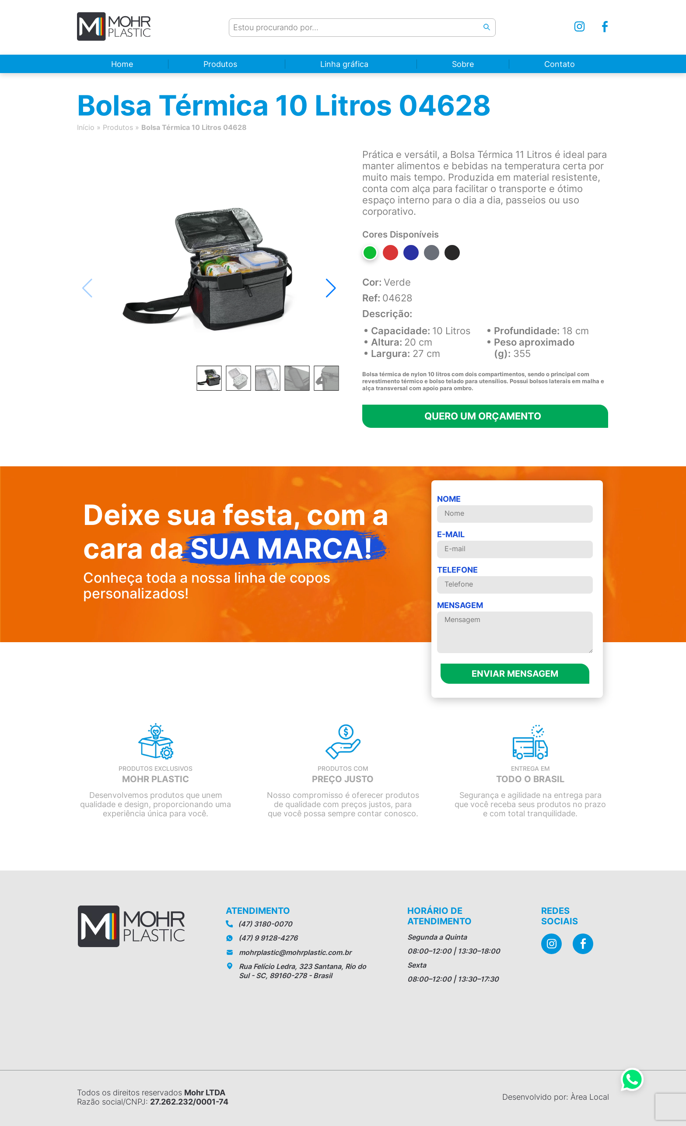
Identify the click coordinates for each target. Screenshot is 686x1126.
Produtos (220, 64)
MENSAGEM (515, 628)
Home (122, 64)
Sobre (463, 64)
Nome (515, 508)
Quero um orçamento (482, 416)
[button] (331, 288)
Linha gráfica (344, 64)
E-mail (515, 544)
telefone (515, 579)
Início (85, 127)
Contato (559, 64)
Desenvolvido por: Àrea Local (555, 1097)
